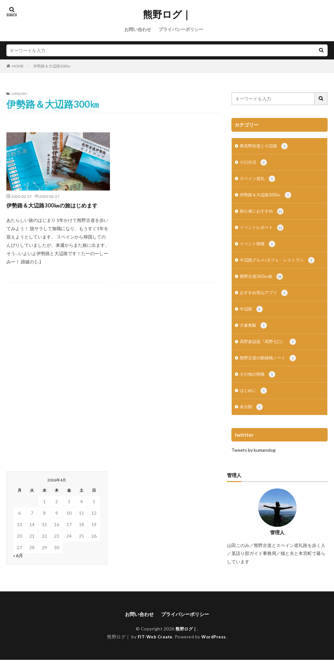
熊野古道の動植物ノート (269, 367)
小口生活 (254, 163)
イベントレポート (263, 231)
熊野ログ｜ (167, 14)
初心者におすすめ (263, 214)
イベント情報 (258, 248)
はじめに (254, 401)
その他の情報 (258, 384)
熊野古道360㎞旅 (262, 282)
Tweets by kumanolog (253, 461)
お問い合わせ (137, 29)
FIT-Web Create (154, 648)
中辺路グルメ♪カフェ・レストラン (280, 265)
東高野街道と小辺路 (265, 147)
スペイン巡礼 (258, 180)
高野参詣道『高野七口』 (269, 350)
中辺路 (252, 316)
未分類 (252, 418)
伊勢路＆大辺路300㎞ (52, 66)
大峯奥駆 (254, 333)
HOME (18, 66)
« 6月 (18, 566)
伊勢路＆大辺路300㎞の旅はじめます (54, 205)
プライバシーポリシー (181, 29)
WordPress (215, 648)
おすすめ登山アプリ (265, 299)
